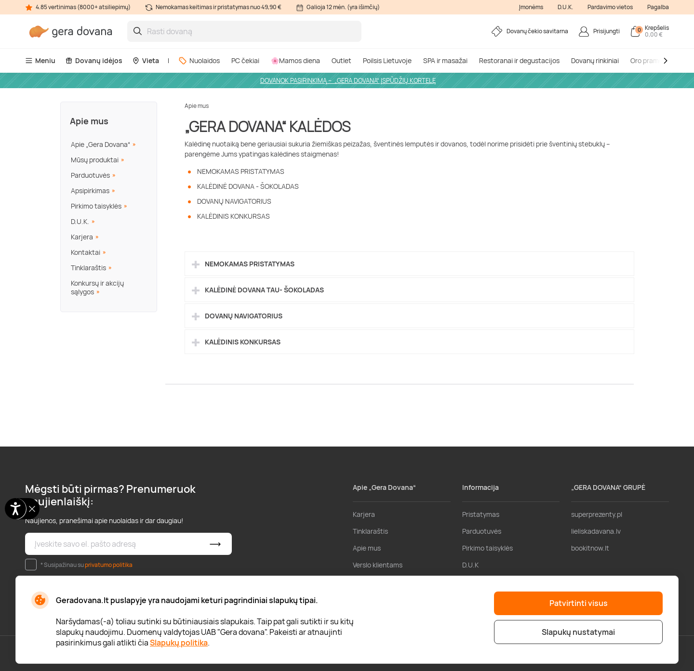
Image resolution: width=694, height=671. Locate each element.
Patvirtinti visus (578, 603)
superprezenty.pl (596, 514)
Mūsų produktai (95, 159)
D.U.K (470, 564)
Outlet (341, 60)
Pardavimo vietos (610, 7)
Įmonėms (531, 7)
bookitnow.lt (590, 548)
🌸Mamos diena (295, 60)
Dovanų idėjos (93, 60)
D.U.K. (565, 7)
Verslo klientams (377, 564)
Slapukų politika (179, 642)
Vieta (145, 60)
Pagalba (658, 7)
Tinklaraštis (88, 267)
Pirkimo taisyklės (96, 206)
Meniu (40, 60)
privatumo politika (109, 565)
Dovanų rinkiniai (595, 60)
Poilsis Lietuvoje (387, 60)
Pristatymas (480, 514)
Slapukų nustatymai (578, 632)
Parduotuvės (90, 175)
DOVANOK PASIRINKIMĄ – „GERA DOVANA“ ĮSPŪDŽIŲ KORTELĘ (348, 80)
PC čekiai (245, 60)
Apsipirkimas (90, 190)
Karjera (82, 236)
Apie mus (89, 121)
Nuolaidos (199, 60)
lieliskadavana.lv (596, 531)
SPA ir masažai (445, 60)
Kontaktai (85, 252)
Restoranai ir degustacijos (519, 60)
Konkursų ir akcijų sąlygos (97, 287)
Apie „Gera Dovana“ (100, 144)
